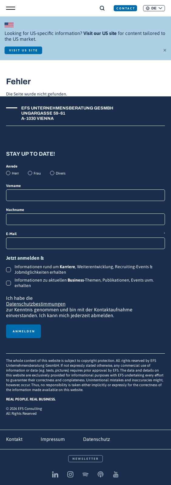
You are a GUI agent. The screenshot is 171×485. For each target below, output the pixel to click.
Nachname (15, 210)
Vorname (13, 186)
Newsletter (85, 458)
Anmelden (24, 331)
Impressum (53, 439)
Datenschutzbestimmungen (35, 304)
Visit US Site (23, 50)
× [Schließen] (164, 50)
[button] (154, 8)
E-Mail (85, 234)
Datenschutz (96, 439)
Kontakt (14, 439)
